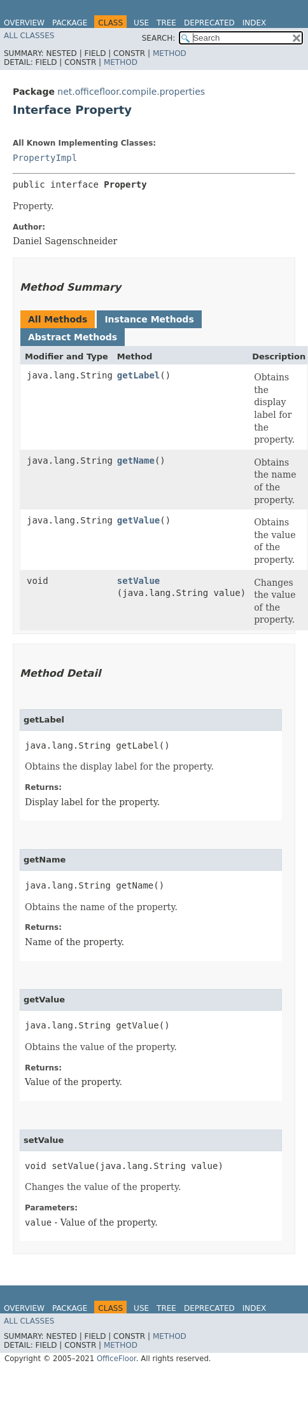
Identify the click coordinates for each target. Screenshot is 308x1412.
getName (136, 460)
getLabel (138, 375)
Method (169, 53)
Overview (24, 22)
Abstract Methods (72, 337)
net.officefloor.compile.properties (131, 92)
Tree (166, 22)
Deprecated (209, 22)
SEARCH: (159, 38)
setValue (138, 581)
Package (69, 22)
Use (141, 22)
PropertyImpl (45, 158)
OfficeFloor (116, 1358)
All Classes (29, 35)
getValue (138, 520)
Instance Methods (148, 319)
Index (254, 22)
